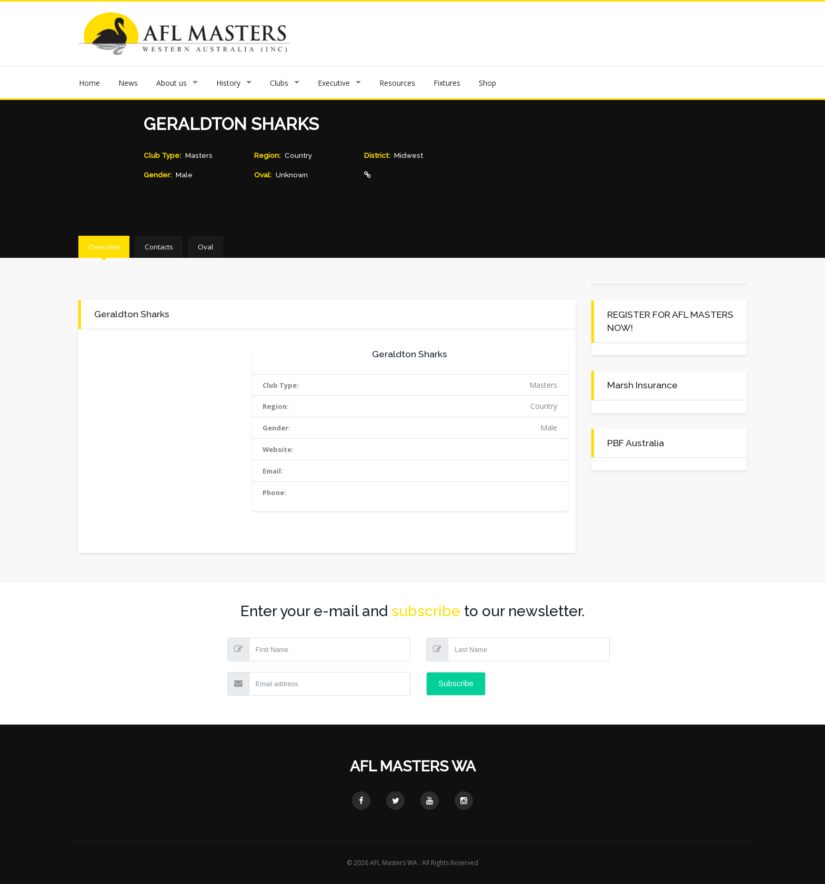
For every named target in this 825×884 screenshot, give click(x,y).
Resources (397, 83)
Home (89, 83)
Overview (112, 247)
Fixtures (447, 83)
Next (754, 33)
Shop (487, 83)
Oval (250, 247)
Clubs (279, 83)
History (228, 83)
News (128, 83)
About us (171, 83)
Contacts (185, 247)
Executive (334, 83)
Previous (355, 33)
